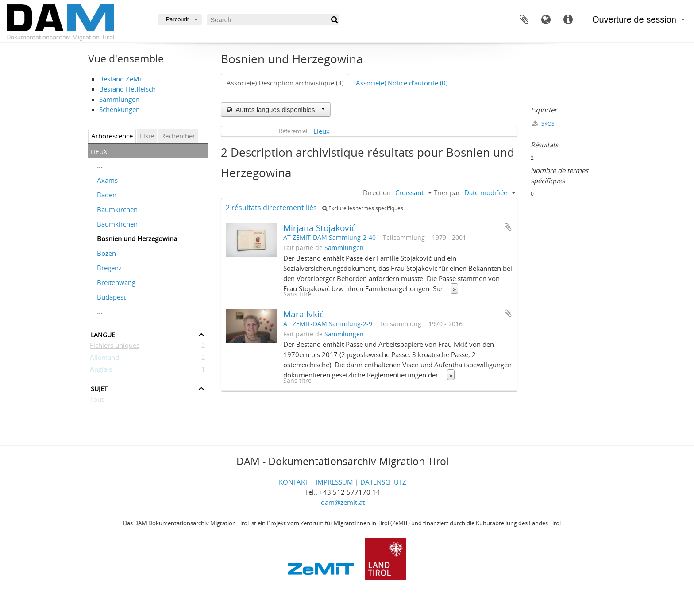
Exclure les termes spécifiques (362, 208)
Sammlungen (119, 99)
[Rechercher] (333, 19)
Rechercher (178, 135)
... (99, 165)
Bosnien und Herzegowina (137, 238)
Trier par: (448, 192)
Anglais (101, 370)
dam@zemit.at (343, 502)
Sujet (99, 388)
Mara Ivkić (303, 313)
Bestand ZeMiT (122, 78)
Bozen (106, 253)
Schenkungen (119, 109)
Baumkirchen (117, 209)
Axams (107, 180)
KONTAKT (293, 481)
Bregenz (109, 267)
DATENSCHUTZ (383, 481)
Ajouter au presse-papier (508, 227)
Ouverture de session (634, 19)
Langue (546, 20)
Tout (97, 400)
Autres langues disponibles (279, 109)
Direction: (378, 192)
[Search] (273, 19)
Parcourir (177, 19)
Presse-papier (524, 20)
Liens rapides (568, 20)
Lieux (321, 131)
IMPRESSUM (334, 481)
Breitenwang (116, 282)
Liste (147, 135)
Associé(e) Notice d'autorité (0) (401, 82)
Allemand (104, 358)
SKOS (543, 123)
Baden (106, 194)
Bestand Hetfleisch (127, 89)
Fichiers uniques (114, 346)
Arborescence (112, 135)
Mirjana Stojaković (319, 227)
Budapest (111, 296)
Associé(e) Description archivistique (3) (285, 82)
